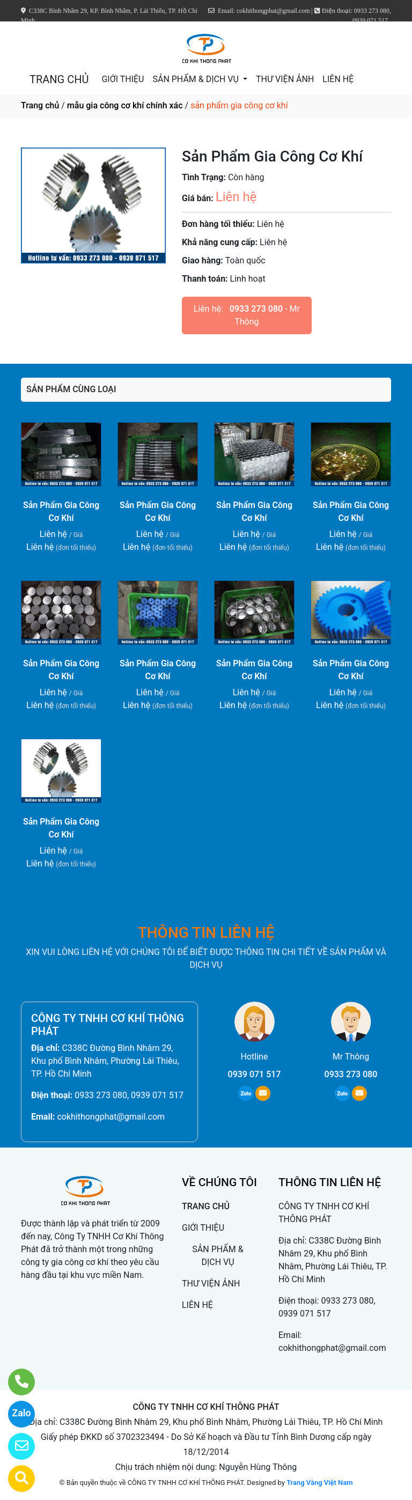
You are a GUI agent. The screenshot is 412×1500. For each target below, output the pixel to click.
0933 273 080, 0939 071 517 (129, 1095)
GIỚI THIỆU (122, 79)
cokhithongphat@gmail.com (111, 1117)
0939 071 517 (254, 1074)
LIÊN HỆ (338, 79)
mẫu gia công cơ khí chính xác (125, 105)
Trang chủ (40, 105)
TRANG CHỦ (59, 79)
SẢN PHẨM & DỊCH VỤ (196, 79)
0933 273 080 (256, 309)
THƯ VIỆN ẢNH (285, 79)
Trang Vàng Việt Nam (319, 1483)
